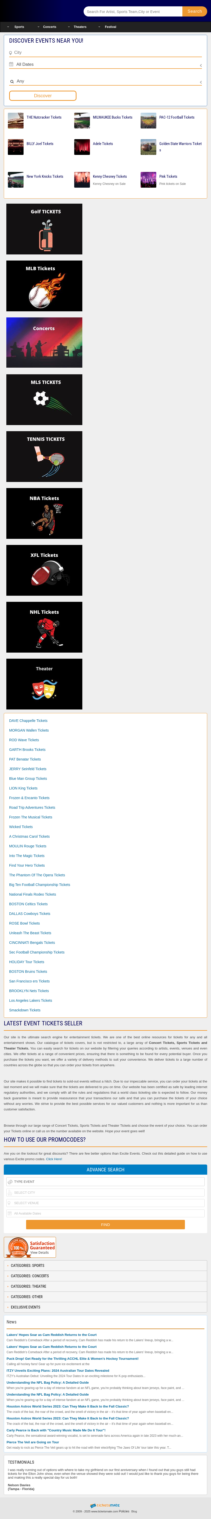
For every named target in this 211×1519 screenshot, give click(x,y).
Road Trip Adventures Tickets (32, 807)
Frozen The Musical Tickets (30, 817)
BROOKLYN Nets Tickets (29, 991)
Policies (124, 1511)
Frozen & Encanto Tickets (29, 798)
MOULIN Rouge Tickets (27, 846)
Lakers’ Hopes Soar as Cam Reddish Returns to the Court (52, 1335)
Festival (110, 27)
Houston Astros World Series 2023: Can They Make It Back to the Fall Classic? (68, 1406)
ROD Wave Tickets (24, 740)
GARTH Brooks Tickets (27, 750)
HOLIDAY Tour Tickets (26, 962)
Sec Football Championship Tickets (37, 952)
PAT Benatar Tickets (25, 759)
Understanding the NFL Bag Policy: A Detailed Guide (48, 1382)
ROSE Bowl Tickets (24, 923)
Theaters (80, 27)
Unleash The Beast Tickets (30, 933)
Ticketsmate (39, 11)
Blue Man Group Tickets (28, 779)
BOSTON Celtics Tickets (28, 904)
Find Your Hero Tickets (27, 865)
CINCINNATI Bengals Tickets (32, 943)
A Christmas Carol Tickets (29, 836)
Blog (134, 1511)
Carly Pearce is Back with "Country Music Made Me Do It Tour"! (56, 1430)
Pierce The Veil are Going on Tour (33, 1442)
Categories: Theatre (28, 1286)
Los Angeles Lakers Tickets (30, 1000)
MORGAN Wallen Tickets (29, 730)
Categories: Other (27, 1297)
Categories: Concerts (30, 1276)
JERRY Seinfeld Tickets (27, 769)
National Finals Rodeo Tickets (32, 894)
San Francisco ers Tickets (29, 981)
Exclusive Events (25, 1307)
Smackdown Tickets (25, 1010)
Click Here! (54, 1159)
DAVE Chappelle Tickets (28, 721)
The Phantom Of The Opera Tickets (37, 875)
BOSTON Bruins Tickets (28, 971)
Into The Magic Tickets (27, 856)
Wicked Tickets (21, 827)
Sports (19, 27)
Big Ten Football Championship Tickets (39, 885)
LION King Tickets (23, 788)
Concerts (49, 27)
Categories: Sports (27, 1265)
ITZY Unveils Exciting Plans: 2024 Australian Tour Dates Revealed (58, 1370)
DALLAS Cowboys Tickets (29, 914)
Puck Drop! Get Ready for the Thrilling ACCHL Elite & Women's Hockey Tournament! (73, 1359)
